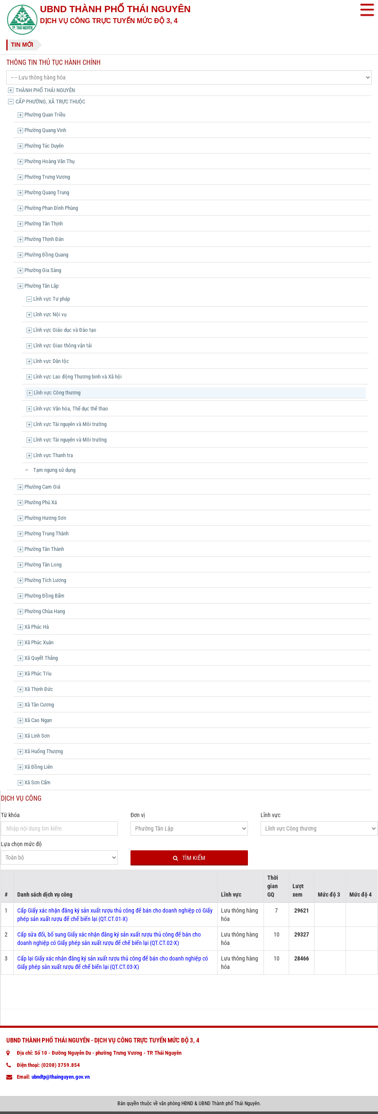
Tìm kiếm (189, 858)
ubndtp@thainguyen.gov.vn (61, 1077)
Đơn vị (137, 815)
